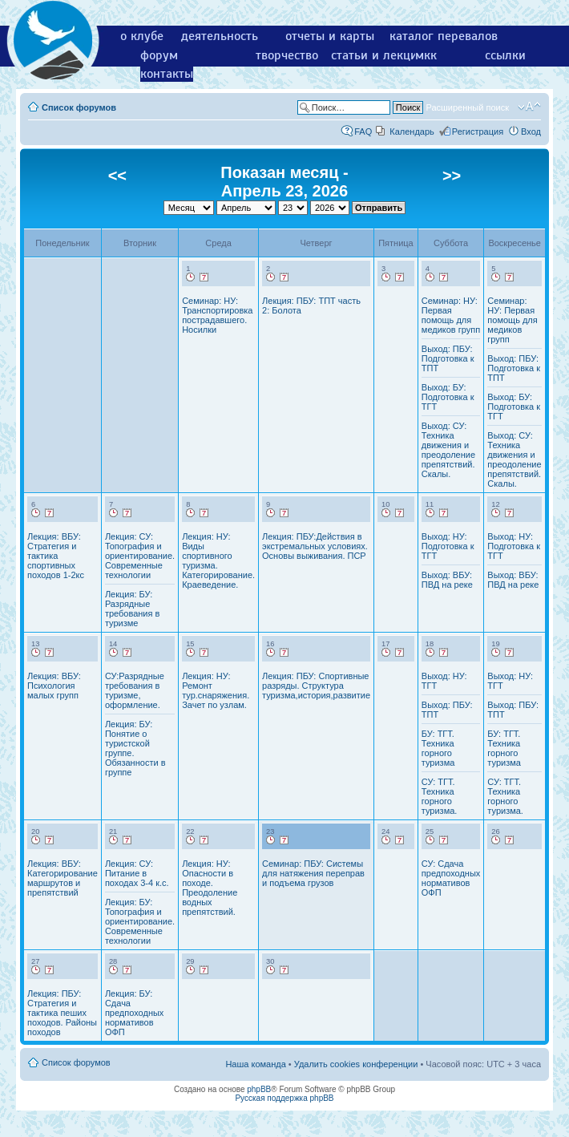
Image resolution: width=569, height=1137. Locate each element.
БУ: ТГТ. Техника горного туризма (438, 748)
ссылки (505, 55)
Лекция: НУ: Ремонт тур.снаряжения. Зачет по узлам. (215, 690)
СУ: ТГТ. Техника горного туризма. (440, 796)
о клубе (141, 36)
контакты (166, 74)
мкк (426, 55)
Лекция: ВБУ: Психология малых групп (54, 685)
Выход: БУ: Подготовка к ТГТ (448, 396)
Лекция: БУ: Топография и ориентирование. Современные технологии (140, 921)
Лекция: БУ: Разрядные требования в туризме (132, 608)
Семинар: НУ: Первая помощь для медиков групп (451, 315)
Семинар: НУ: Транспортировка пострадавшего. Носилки (217, 315)
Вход (531, 131)
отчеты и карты (329, 36)
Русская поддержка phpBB (284, 1098)
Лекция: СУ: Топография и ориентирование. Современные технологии (140, 556)
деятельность (219, 36)
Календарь (411, 131)
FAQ (363, 131)
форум (159, 55)
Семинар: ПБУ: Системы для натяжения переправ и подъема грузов (313, 873)
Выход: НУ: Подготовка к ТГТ (448, 546)
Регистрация (477, 131)
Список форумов (79, 107)
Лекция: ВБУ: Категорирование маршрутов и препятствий (62, 878)
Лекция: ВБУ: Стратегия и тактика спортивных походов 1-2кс (55, 556)
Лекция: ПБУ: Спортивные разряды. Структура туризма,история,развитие (316, 685)
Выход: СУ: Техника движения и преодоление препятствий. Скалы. (448, 450)
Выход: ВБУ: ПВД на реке (447, 579)
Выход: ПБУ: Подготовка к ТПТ (448, 358)
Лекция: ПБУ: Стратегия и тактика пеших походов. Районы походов (62, 1013)
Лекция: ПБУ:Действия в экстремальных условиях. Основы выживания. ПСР (315, 546)
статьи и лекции (378, 55)
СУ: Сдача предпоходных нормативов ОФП (451, 878)
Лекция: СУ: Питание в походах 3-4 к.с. (137, 873)
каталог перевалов (443, 36)
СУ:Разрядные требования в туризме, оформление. (134, 690)
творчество (287, 55)
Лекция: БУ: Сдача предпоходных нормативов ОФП (134, 1013)
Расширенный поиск (467, 107)
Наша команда (255, 1064)
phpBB (259, 1089)
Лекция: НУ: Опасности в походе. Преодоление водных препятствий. (209, 887)
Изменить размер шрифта (529, 106)
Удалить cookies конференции (356, 1064)
